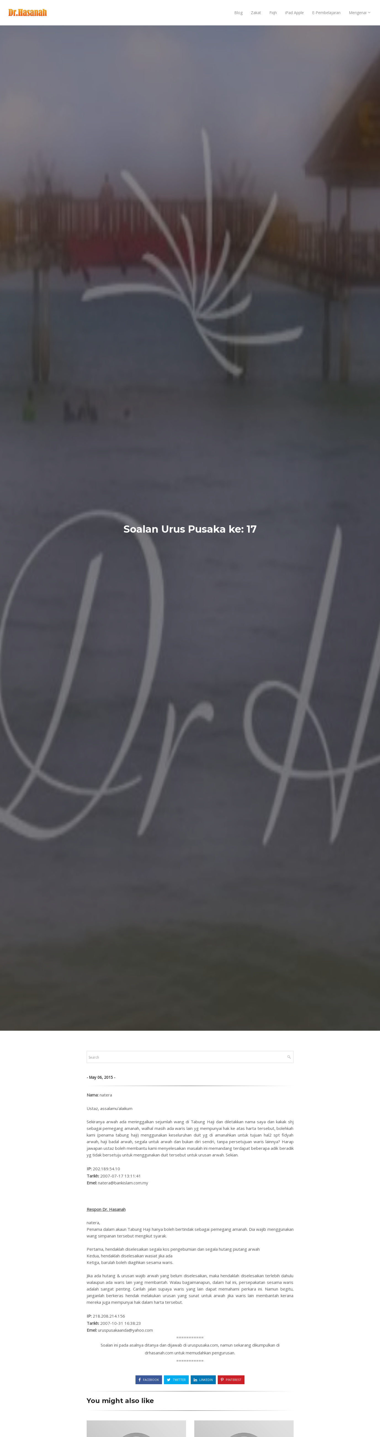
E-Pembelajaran (326, 12)
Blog (238, 12)
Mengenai (357, 12)
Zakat (256, 12)
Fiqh (273, 12)
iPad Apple (294, 12)
